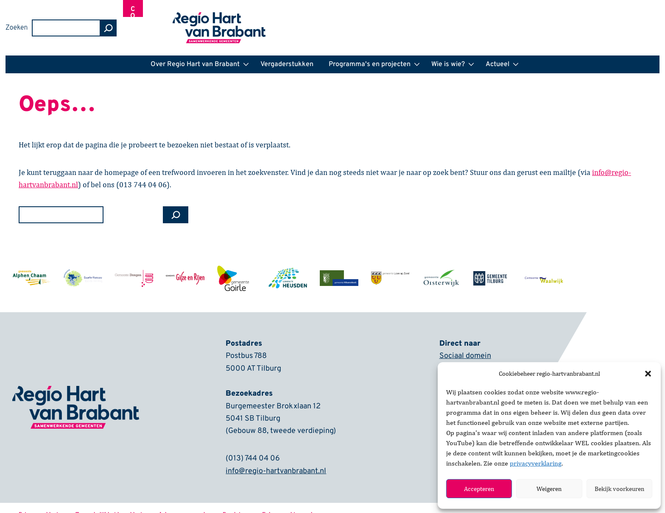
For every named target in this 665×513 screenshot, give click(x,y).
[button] (648, 373)
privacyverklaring (536, 463)
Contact (607, 22)
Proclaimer (237, 501)
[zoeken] (569, 21)
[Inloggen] (645, 21)
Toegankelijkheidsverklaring (111, 501)
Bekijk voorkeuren (619, 488)
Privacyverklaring (41, 501)
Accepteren (479, 488)
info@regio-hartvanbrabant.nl (276, 458)
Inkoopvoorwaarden (185, 501)
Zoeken (477, 21)
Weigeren (549, 488)
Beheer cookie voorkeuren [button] (295, 501)
